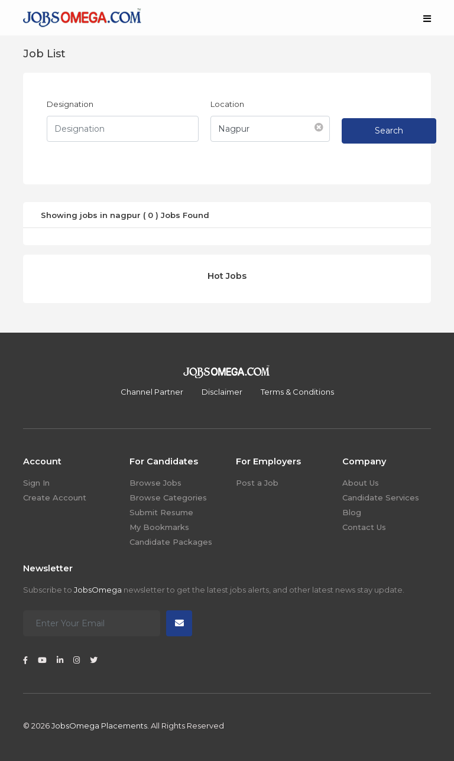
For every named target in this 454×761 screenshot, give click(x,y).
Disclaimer (222, 391)
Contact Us (364, 527)
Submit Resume (161, 512)
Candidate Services (380, 497)
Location (227, 104)
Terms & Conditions (297, 391)
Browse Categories (168, 497)
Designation (70, 104)
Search (389, 130)
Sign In (36, 482)
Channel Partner (152, 391)
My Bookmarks (159, 527)
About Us (360, 482)
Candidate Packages (170, 542)
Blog (351, 512)
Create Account (54, 497)
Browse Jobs (155, 482)
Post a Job (257, 482)
